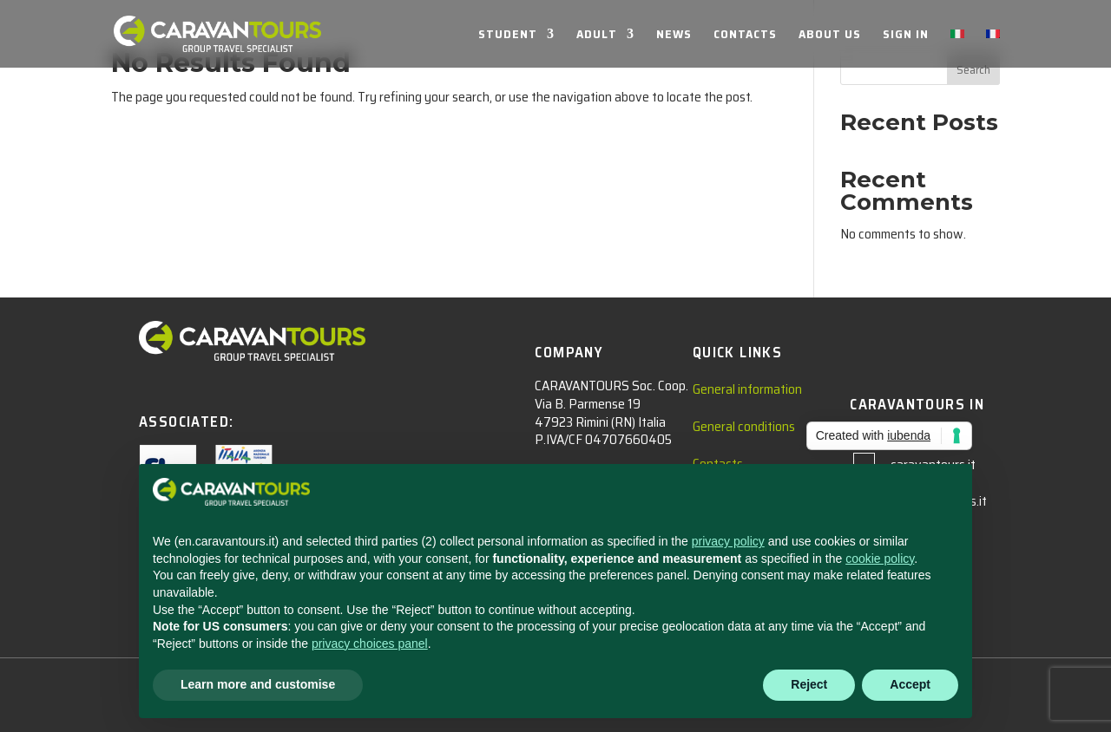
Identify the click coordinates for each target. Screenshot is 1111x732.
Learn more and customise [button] (258, 684)
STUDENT (507, 35)
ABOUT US (830, 35)
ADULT (596, 35)
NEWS (674, 35)
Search (973, 69)
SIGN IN (906, 35)
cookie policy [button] (879, 558)
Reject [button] (809, 684)
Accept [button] (910, 684)
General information (747, 389)
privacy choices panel (370, 643)
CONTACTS (745, 35)
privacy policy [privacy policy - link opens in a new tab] (728, 541)
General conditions (744, 426)
